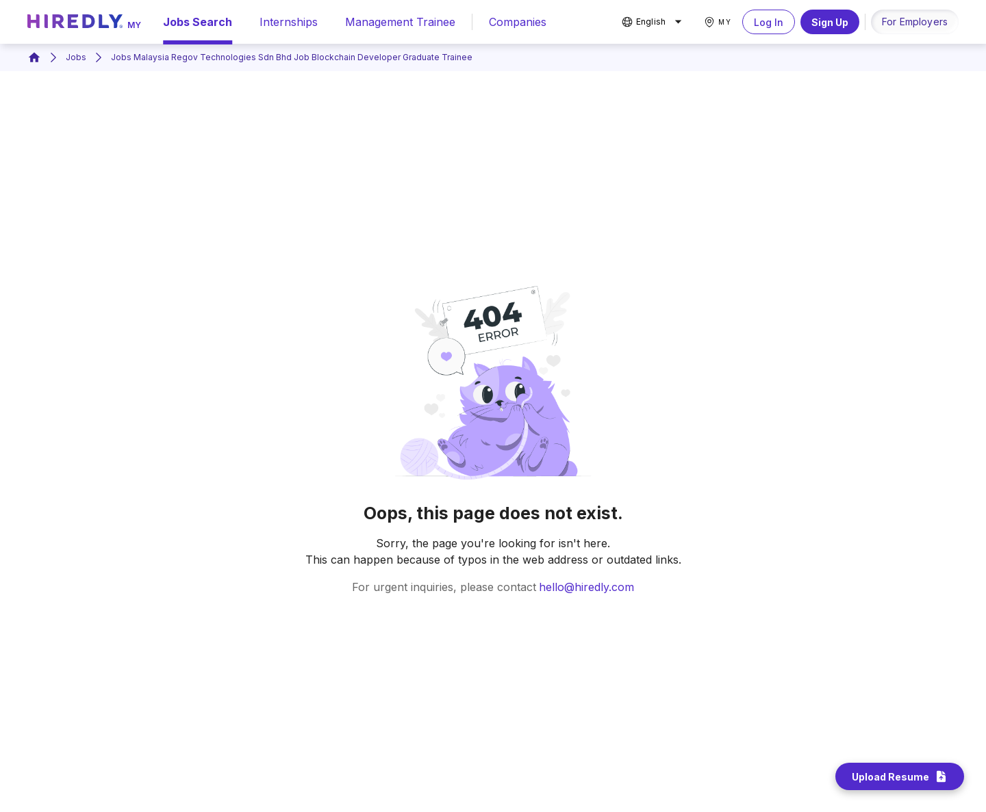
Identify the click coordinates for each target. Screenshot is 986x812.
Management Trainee (400, 22)
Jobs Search (197, 22)
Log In (768, 22)
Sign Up (829, 22)
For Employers (915, 21)
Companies (517, 22)
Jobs (76, 57)
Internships (289, 22)
